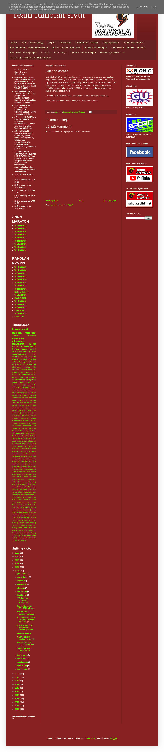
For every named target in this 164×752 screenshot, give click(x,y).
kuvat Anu (27, 454)
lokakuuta (21, 581)
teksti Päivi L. (27, 502)
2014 (17, 695)
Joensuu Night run (28, 369)
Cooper (33, 352)
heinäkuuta (22, 591)
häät (21, 377)
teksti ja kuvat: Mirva (28, 525)
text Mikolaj (16, 538)
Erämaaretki (32, 395)
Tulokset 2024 (20, 270)
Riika (34, 425)
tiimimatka (32, 538)
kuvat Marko (31, 459)
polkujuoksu (16, 482)
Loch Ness (25, 415)
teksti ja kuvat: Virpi (25, 530)
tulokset (30, 332)
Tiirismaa (15, 448)
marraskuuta (23, 577)
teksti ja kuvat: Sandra (27, 387)
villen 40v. (23, 540)
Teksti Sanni (22, 438)
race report (26, 482)
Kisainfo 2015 (20, 298)
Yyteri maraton (31, 451)
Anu (17, 390)
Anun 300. (23, 390)
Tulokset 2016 (20, 241)
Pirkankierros (16, 425)
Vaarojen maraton (18, 451)
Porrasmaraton (27, 425)
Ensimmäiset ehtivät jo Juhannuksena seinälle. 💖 (26, 620)
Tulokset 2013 (20, 250)
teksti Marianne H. (30, 494)
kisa (13, 454)
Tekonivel (15, 431)
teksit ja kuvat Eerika (29, 484)
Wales (14, 377)
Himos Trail (23, 400)
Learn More (142, 7)
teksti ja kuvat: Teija (19, 528)
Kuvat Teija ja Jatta (21, 413)
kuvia (26, 347)
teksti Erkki (27, 489)
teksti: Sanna (31, 535)
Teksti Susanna (17, 441)
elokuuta (21, 588)
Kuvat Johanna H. (19, 410)
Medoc (14, 420)
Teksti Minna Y (30, 433)
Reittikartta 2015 (21, 292)
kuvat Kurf (28, 456)
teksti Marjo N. (17, 497)
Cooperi (51, 42)
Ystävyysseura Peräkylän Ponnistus (128, 47)
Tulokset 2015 (20, 244)
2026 (17, 553)
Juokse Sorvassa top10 (96, 47)
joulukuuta (22, 574)
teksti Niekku (16, 502)
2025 (17, 556)
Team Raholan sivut (48, 15)
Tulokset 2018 (20, 235)
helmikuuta (22, 666)
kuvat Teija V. (25, 461)
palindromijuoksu (18, 479)
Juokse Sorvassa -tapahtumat (66, 47)
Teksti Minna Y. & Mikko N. (22, 436)
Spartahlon (16, 428)
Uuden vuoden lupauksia (27, 448)
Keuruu (14, 405)
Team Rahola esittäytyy (32, 42)
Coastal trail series (19, 395)
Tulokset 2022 (20, 228)
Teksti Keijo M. (25, 431)
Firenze (33, 398)
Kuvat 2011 (19, 317)
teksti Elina (27, 487)
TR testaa (23, 428)
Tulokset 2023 (20, 225)
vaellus (27, 367)
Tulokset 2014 (20, 247)
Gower (14, 400)
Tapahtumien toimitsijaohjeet (23, 52)
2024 (17, 560)
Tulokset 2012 (20, 307)
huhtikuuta (22, 659)
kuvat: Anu (27, 474)
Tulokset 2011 (20, 314)
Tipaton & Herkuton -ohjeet (83, 52)
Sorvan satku (22, 359)
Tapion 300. (32, 428)
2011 (17, 706)
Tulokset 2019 (20, 232)
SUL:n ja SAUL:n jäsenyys (53, 52)
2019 (17, 677)
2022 (17, 567)
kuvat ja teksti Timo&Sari (21, 471)
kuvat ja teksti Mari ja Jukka (22, 466)
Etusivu (13, 42)
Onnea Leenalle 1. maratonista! (24, 649)
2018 (17, 681)
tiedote (25, 538)
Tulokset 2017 (20, 238)
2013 (17, 698)
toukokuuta (22, 655)
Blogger (113, 738)
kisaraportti (20, 329)
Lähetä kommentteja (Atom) (61, 205)
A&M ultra (23, 357)
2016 (17, 688)
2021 (17, 571)
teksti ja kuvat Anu (19, 512)
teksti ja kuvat (30, 510)
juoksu (32, 344)
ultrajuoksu (16, 540)
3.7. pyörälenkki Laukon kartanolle (26, 638)
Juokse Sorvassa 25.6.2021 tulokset (26, 607)
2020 (17, 674)
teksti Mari (19, 494)
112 (13, 390)
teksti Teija (21, 505)
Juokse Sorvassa (24, 335)
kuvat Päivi (16, 461)
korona (19, 454)
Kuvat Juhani (31, 410)
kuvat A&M (16, 364)
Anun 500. (32, 390)
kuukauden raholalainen (18, 339)
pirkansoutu (32, 479)
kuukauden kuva (18, 380)
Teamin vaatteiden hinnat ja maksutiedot (29, 47)
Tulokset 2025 (20, 267)
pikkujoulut (16, 367)
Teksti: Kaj (32, 446)
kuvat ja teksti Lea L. (28, 464)
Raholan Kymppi (19, 349)
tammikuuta (22, 669)
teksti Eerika (17, 487)
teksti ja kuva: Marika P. (21, 507)
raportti (33, 347)
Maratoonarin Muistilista (86, 42)
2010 (17, 709)
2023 (17, 564)
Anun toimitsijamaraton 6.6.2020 (24, 392)
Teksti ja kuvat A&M (21, 372)
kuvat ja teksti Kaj (29, 364)
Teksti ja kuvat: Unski (27, 362)
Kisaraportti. (17, 347)
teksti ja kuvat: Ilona (20, 523)
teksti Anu (25, 382)
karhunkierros (31, 377)
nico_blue (91, 738)
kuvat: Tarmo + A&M (26, 476)
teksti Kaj (26, 352)
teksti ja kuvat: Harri (29, 520)
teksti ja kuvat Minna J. (27, 515)
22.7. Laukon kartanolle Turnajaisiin (23, 600)
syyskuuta (22, 584)
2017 (17, 684)
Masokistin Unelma (28, 418)
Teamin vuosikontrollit (133, 42)
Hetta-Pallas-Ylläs (19, 354)
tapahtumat (18, 344)
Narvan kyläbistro (23, 420)
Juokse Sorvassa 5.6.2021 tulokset (25, 644)
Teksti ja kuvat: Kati (21, 443)
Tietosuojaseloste (110, 42)
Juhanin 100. (31, 403)
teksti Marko (27, 497)
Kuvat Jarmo (31, 408)
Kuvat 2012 (19, 310)
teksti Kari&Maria (24, 492)
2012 (17, 702)
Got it (153, 7)
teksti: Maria (21, 535)
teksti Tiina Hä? (30, 505)
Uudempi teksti (52, 201)
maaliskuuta (22, 662)
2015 (17, 692)
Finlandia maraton (24, 398)
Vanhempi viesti (109, 201)
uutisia (17, 332)
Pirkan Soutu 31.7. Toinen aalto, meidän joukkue (25, 627)
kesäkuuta (22, 595)
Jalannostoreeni (24, 633)
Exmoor (15, 398)
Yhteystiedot (65, 42)
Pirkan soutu (31, 423)
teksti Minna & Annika (27, 499)
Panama (22, 423)
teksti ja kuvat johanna (20, 517)
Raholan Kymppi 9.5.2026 (112, 52)
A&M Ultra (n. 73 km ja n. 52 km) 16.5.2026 (30, 57)
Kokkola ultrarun (25, 405)
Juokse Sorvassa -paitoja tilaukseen (25, 613)
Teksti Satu (32, 438)
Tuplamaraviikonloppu (27, 374)
